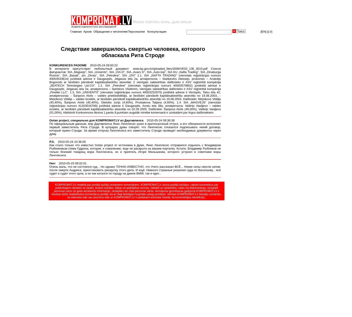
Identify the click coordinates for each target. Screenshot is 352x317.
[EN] (263, 31)
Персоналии (136, 31)
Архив (87, 31)
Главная (76, 31)
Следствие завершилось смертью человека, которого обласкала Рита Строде (133, 52)
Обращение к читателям (110, 31)
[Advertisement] (123, 7)
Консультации (156, 31)
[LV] (269, 31)
